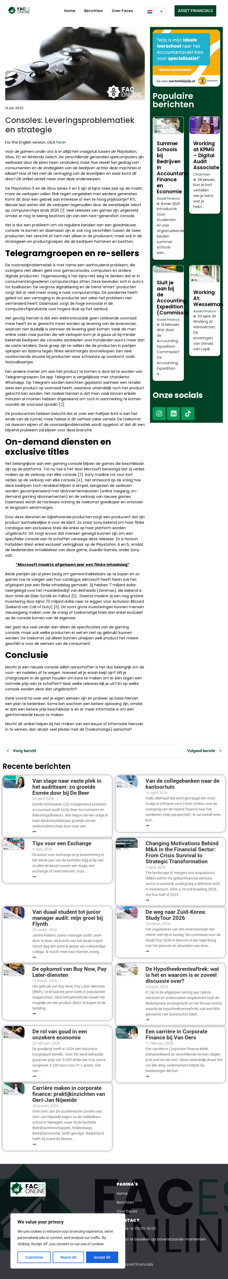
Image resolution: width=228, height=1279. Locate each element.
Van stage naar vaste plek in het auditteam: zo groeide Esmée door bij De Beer (66, 787)
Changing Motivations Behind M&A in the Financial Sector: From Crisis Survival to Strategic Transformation (182, 853)
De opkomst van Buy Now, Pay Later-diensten (69, 972)
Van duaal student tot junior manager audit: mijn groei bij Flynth (67, 918)
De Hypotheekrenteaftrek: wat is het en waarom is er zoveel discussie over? (182, 975)
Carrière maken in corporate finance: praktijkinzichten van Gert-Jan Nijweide (68, 1094)
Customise (34, 1257)
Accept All (102, 1257)
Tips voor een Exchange (61, 844)
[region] (67, 1241)
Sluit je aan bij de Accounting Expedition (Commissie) (174, 297)
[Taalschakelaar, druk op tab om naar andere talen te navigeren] (155, 11)
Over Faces (122, 10)
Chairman (201, 174)
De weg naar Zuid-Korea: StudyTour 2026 (176, 915)
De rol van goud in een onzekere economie (59, 1035)
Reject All (68, 1257)
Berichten (93, 10)
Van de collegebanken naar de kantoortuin (182, 784)
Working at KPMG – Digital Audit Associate (206, 155)
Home (69, 10)
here (60, 142)
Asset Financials (170, 198)
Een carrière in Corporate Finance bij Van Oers (176, 1035)
